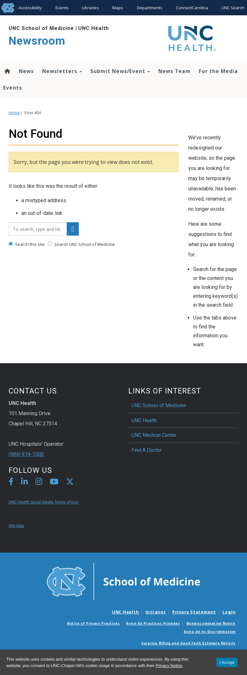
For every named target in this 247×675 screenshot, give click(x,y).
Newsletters (62, 71)
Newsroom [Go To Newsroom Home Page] (37, 41)
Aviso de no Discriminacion (210, 631)
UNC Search (232, 8)
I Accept (227, 662)
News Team (174, 71)
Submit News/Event (120, 71)
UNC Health (93, 28)
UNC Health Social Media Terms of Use (43, 502)
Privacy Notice (169, 665)
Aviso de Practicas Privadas (153, 623)
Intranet (156, 612)
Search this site (27, 244)
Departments (149, 8)
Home (14, 112)
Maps (117, 8)
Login (229, 612)
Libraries (90, 8)
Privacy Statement (194, 612)
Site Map (16, 525)
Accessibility (30, 8)
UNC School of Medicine (41, 28)
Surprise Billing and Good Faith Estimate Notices (188, 643)
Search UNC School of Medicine (81, 244)
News (26, 71)
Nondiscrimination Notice (211, 623)
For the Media (218, 71)
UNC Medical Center (153, 435)
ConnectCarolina (192, 8)
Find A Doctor (146, 450)
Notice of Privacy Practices (93, 623)
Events (62, 8)
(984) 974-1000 (26, 454)
